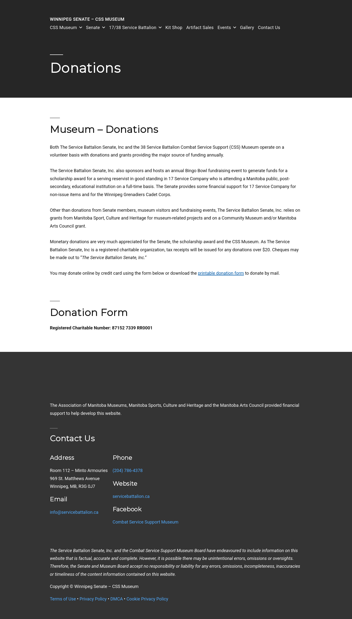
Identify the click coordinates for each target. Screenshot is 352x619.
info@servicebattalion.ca (74, 512)
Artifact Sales (200, 27)
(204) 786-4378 (128, 470)
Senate (93, 27)
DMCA (116, 598)
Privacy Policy (93, 598)
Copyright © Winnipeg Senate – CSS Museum (94, 586)
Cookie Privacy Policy (147, 598)
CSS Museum (63, 27)
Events (224, 27)
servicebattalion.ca (131, 496)
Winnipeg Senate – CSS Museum (87, 19)
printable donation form (221, 273)
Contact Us (269, 27)
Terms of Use (63, 598)
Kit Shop (173, 27)
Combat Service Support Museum (145, 522)
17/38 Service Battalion (132, 27)
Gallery (247, 27)
